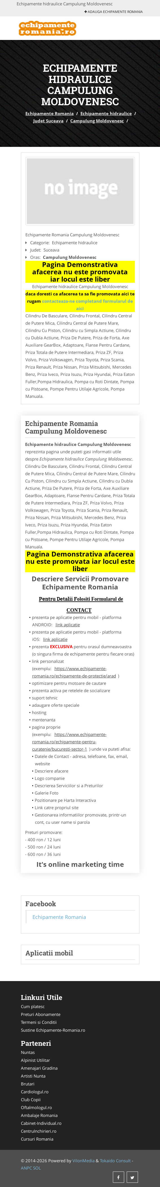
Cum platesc (33, 1006)
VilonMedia (84, 1160)
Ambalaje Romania (39, 1115)
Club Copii (31, 1099)
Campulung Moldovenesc (97, 121)
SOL (37, 1168)
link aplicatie (68, 624)
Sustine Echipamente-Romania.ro (53, 1030)
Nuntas (28, 1052)
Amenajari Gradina (39, 1068)
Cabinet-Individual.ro (41, 1123)
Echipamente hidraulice (106, 113)
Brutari (27, 1083)
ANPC (26, 1168)
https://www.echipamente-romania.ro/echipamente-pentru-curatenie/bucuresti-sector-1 (69, 742)
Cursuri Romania (37, 1138)
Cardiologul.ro (35, 1091)
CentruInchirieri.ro (38, 1131)
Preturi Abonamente (40, 1014)
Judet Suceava (48, 121)
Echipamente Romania (49, 113)
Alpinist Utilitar (35, 1060)
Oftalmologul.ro (36, 1107)
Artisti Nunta (33, 1075)
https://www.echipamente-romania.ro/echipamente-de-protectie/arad (74, 672)
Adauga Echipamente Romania (113, 11)
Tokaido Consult (115, 1160)
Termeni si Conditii (39, 1022)
